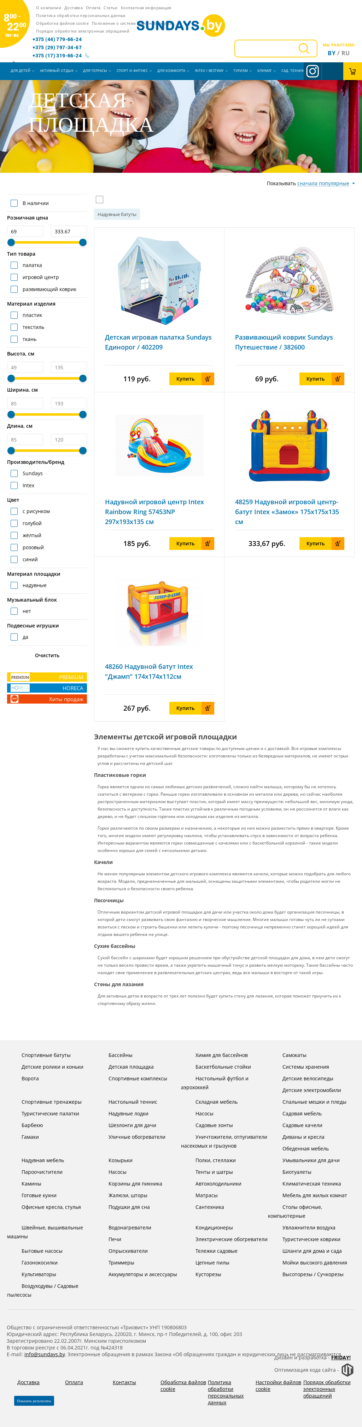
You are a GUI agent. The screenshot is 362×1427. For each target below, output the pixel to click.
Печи (109, 1239)
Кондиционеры (209, 1227)
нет (26, 611)
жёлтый (31, 535)
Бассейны (115, 1055)
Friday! (341, 1357)
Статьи (110, 7)
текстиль (32, 327)
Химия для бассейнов (216, 1055)
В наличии (35, 203)
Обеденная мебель (300, 1148)
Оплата (93, 7)
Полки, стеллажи (210, 1160)
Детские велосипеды (302, 1078)
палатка (31, 265)
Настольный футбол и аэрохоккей (215, 1082)
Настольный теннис (127, 1101)
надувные (34, 585)
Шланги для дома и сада (307, 1250)
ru (345, 53)
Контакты (124, 1382)
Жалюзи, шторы (122, 1195)
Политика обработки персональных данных (81, 15)
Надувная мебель (37, 1160)
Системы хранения (300, 1066)
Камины (26, 1183)
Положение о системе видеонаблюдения (133, 23)
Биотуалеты (291, 1171)
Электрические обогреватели (226, 1239)
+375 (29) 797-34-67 (57, 47)
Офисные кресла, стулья (46, 1207)
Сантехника (204, 1207)
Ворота (25, 1078)
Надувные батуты (117, 214)
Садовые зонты (209, 1125)
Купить (195, 379)
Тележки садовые (211, 1250)
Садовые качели (297, 1125)
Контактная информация (146, 7)
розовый (32, 547)
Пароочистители (37, 1171)
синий (29, 559)
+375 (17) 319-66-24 (57, 55)
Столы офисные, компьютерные (295, 1211)
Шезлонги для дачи (127, 1125)
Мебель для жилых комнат (309, 1195)
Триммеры (116, 1262)
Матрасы (201, 1195)
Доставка (73, 7)
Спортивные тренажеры (46, 1101)
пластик (31, 315)
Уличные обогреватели (131, 1136)
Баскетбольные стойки (218, 1066)
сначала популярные (323, 183)
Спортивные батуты (41, 1055)
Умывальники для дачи (306, 1160)
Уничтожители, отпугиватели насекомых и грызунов (224, 1140)
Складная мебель (211, 1101)
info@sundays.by (44, 1354)
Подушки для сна (124, 1207)
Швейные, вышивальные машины (45, 1231)
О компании (48, 7)
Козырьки (115, 1160)
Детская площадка (126, 1066)
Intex (27, 485)
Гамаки (25, 1136)
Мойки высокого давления (309, 1262)
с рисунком (35, 511)
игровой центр (40, 277)
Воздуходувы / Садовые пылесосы (42, 1289)
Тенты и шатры (209, 1171)
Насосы (199, 1113)
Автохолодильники (213, 1183)
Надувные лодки (123, 1113)
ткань (28, 339)
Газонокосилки (34, 1262)
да (24, 636)
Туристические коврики (306, 1239)
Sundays (32, 473)
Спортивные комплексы (132, 1078)
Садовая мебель (297, 1113)
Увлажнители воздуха (303, 1227)
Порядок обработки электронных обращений (82, 31)
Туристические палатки (45, 1113)
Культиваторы (33, 1274)
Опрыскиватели (123, 1250)
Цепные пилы (207, 1262)
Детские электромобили (306, 1090)
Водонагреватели (124, 1227)
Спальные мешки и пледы (309, 1101)
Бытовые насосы (37, 1250)
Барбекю (27, 1125)
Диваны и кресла (298, 1136)
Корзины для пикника (130, 1183)
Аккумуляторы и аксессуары (137, 1274)
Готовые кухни (34, 1195)
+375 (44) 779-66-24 (57, 39)
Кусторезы (203, 1274)
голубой (31, 523)
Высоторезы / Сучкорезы (308, 1274)
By (331, 53)
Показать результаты (34, 1401)
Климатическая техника (306, 1183)
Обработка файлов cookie (62, 23)
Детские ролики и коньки (47, 1066)
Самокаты (289, 1055)
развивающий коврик (48, 289)
